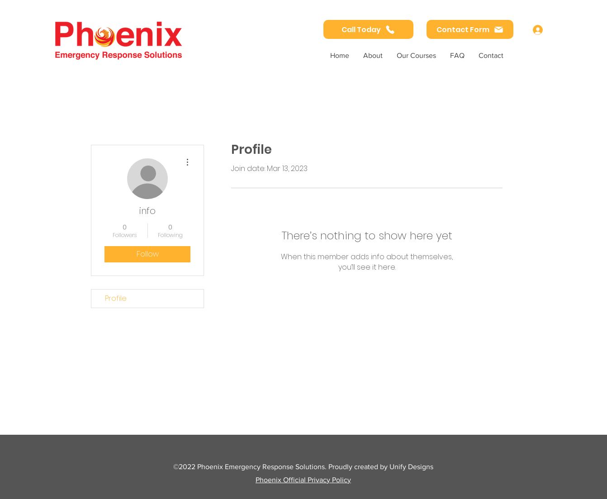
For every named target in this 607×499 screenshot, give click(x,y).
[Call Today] (368, 29)
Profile (116, 298)
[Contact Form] (470, 29)
